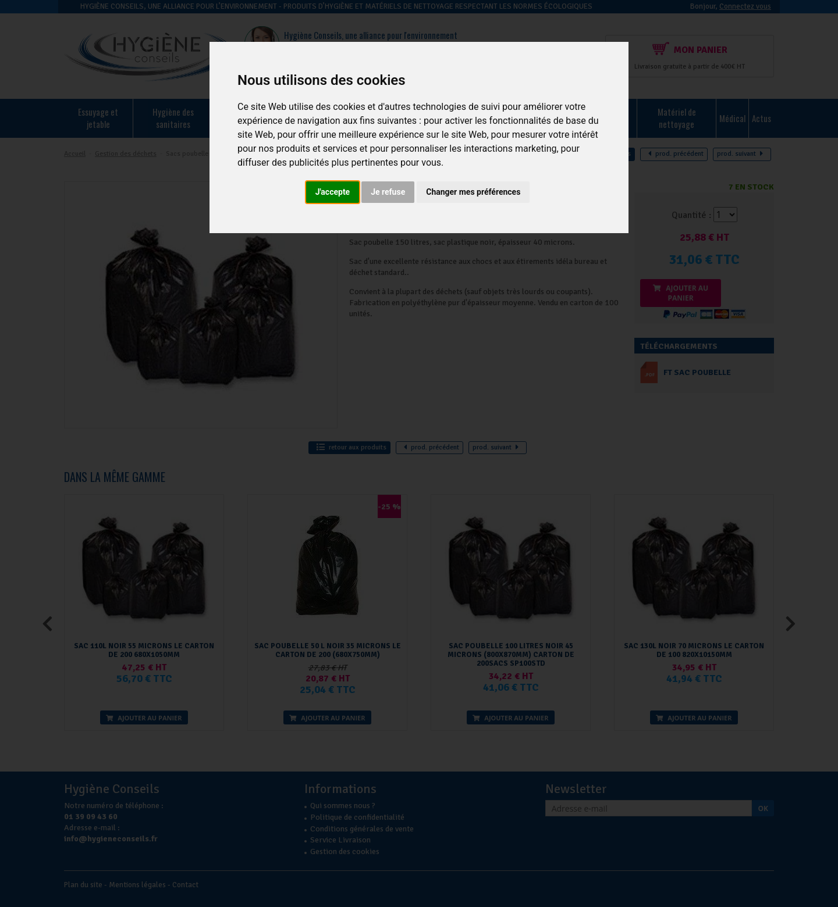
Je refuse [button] (388, 192)
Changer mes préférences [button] (473, 192)
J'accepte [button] (332, 192)
